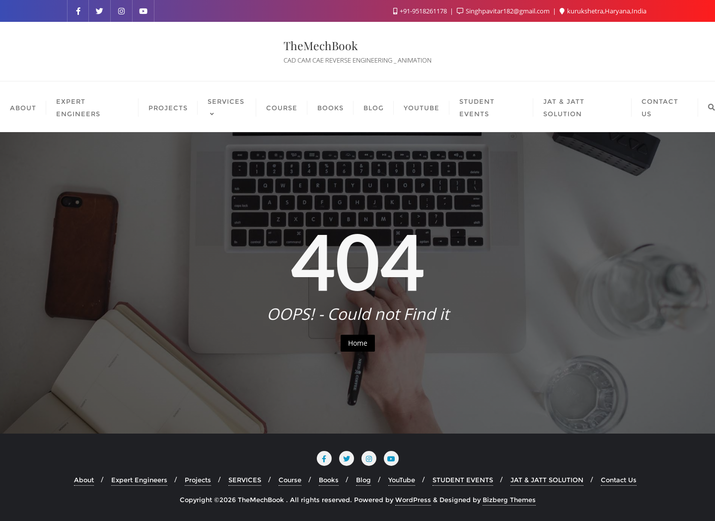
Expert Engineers (139, 480)
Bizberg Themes (509, 500)
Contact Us (619, 480)
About (84, 480)
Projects (198, 480)
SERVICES (244, 480)
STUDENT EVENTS (462, 480)
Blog (363, 480)
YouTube (401, 480)
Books (329, 480)
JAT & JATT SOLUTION (546, 480)
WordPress (413, 500)
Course (290, 480)
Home (357, 343)
